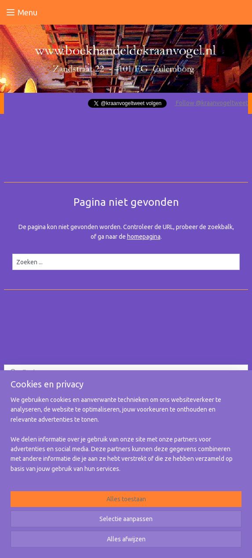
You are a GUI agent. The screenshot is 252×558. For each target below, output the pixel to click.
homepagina (144, 236)
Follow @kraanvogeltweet (211, 102)
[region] (126, 438)
